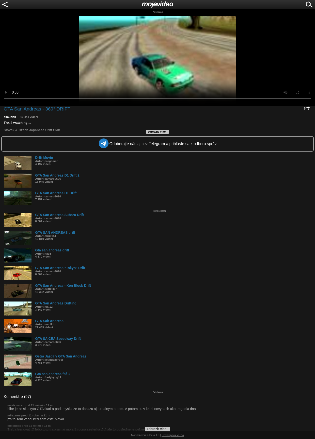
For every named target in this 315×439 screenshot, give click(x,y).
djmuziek (10, 116)
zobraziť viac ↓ (158, 131)
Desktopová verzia (173, 435)
